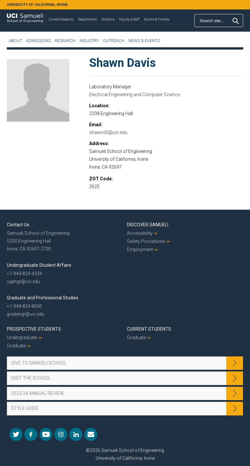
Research (65, 40)
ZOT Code (100, 178)
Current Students (61, 19)
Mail (90, 434)
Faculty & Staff (129, 19)
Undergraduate (22, 337)
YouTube (45, 434)
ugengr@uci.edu (23, 281)
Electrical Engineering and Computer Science (134, 94)
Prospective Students (34, 329)
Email (95, 124)
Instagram (60, 434)
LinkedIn (75, 434)
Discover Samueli (147, 224)
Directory (108, 19)
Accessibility (140, 233)
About (15, 40)
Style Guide (24, 408)
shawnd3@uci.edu (108, 132)
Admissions (38, 40)
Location (98, 105)
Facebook (30, 434)
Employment (140, 249)
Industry (89, 40)
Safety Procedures (146, 241)
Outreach (113, 40)
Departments (87, 19)
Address (98, 143)
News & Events (144, 40)
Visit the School (30, 378)
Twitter (15, 434)
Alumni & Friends (157, 19)
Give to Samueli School (38, 363)
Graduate (16, 345)
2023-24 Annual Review (37, 393)
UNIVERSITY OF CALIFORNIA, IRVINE (37, 5)
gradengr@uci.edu (25, 314)
